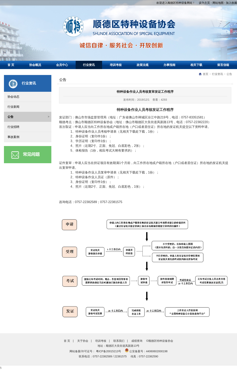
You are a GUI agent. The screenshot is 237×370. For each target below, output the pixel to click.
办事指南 (169, 65)
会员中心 (62, 65)
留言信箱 (223, 65)
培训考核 (116, 65)
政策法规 (143, 65)
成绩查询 (136, 340)
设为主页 (204, 2)
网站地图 (218, 2)
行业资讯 (89, 65)
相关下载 (196, 65)
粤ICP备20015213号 (108, 351)
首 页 (11, 65)
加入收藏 (231, 2)
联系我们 (118, 340)
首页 (203, 74)
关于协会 (82, 340)
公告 (229, 74)
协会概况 (35, 65)
